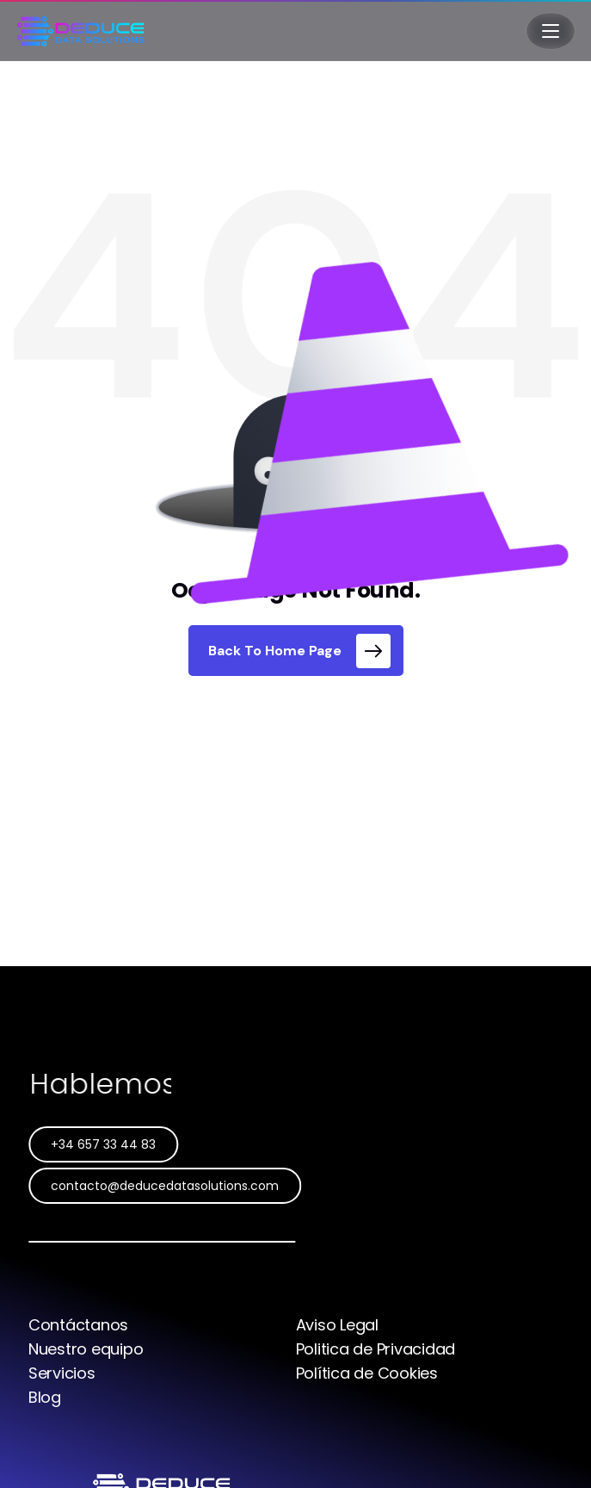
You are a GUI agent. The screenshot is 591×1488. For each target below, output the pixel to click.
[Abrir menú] (551, 31)
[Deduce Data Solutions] (80, 31)
